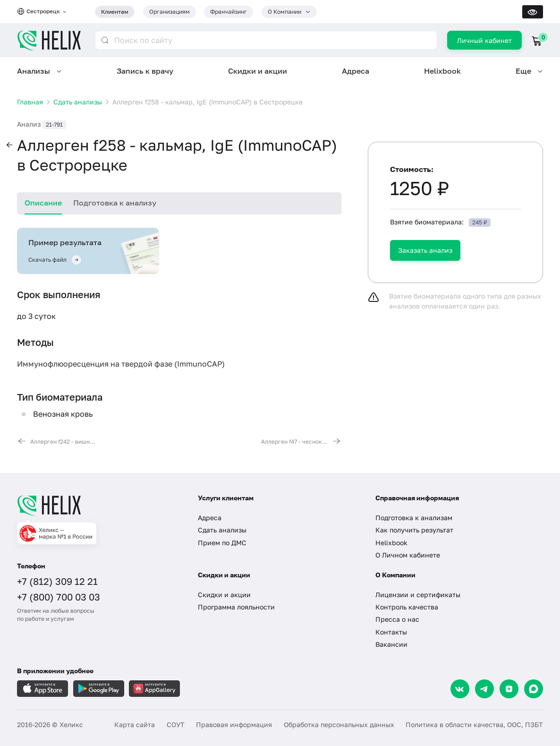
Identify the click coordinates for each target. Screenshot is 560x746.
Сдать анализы (222, 530)
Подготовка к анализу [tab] (114, 202)
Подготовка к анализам (413, 518)
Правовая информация (234, 724)
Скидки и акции (257, 71)
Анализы (33, 71)
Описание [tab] (43, 202)
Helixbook (442, 71)
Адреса (355, 71)
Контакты (391, 632)
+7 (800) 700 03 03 (58, 596)
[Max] (533, 688)
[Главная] (99, 505)
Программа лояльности (236, 607)
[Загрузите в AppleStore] (42, 688)
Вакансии (391, 644)
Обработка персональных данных (339, 724)
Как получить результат (414, 530)
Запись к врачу (145, 71)
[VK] (459, 688)
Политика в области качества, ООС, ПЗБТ (474, 724)
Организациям (169, 11)
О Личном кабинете (407, 555)
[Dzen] (509, 688)
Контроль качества (406, 607)
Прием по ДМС (222, 543)
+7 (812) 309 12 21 (57, 581)
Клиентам (114, 11)
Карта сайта (134, 724)
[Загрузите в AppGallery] (154, 688)
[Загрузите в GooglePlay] (98, 688)
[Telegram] (484, 688)
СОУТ (176, 724)
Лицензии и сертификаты (417, 595)
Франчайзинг (228, 11)
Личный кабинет (484, 40)
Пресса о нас (397, 619)
